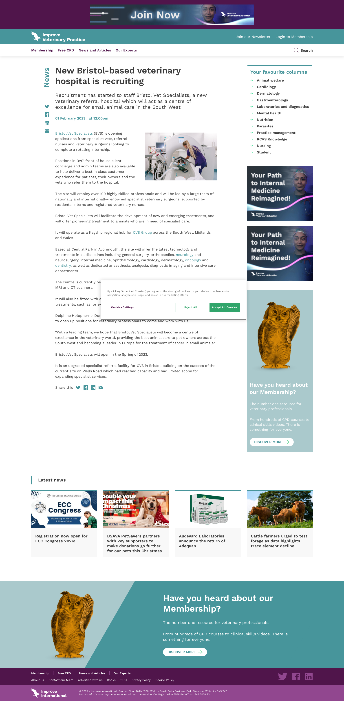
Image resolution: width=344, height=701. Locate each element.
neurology (184, 255)
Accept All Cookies (224, 307)
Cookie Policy (164, 680)
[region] (174, 300)
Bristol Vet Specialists (74, 133)
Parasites (265, 126)
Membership (42, 50)
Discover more (268, 442)
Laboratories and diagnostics (283, 106)
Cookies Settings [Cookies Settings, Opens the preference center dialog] (122, 307)
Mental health (269, 113)
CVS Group (142, 232)
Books (111, 680)
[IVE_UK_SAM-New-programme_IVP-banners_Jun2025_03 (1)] (172, 14)
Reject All (190, 307)
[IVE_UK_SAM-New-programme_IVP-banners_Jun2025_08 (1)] (280, 193)
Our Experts (126, 50)
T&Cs (123, 680)
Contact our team (61, 680)
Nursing (264, 146)
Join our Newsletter (253, 37)
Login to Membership (294, 37)
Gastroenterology (272, 100)
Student (264, 152)
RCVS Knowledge (272, 139)
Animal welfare (270, 80)
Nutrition (265, 120)
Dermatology (268, 93)
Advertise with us (90, 680)
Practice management (276, 133)
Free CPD (66, 50)
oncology (193, 260)
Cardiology (266, 87)
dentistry (63, 265)
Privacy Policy (141, 680)
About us (37, 680)
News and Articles (95, 50)
